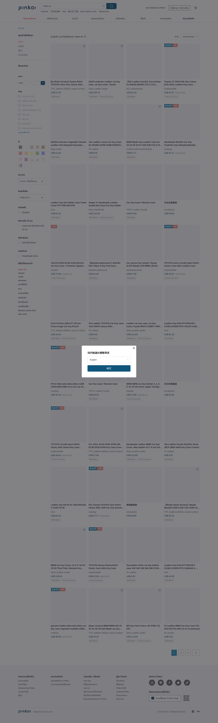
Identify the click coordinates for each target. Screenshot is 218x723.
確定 (109, 368)
